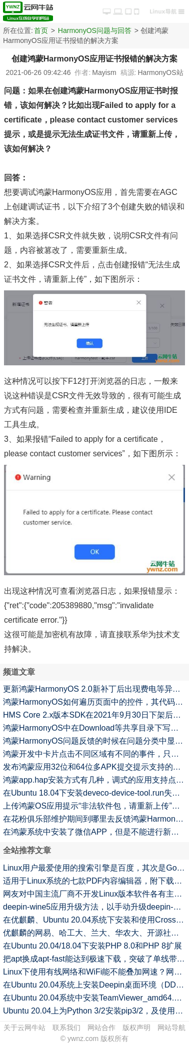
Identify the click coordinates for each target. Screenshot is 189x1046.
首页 (41, 30)
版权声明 (136, 1028)
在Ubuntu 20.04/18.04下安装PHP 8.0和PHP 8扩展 (92, 946)
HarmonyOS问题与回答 (95, 30)
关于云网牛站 (25, 1028)
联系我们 (66, 1028)
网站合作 (102, 1028)
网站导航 (172, 1028)
